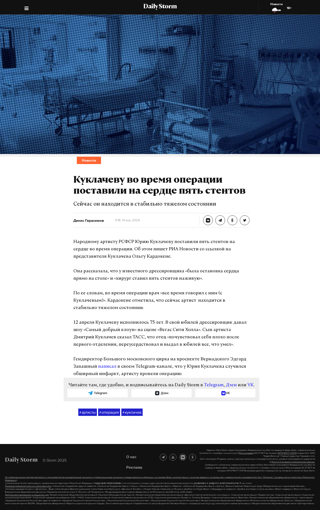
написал (107, 366)
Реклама (134, 467)
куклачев (132, 412)
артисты (88, 412)
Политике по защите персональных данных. (293, 462)
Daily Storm (160, 7)
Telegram (214, 385)
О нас (131, 457)
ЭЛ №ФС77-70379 (287, 453)
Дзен (231, 385)
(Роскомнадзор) (246, 453)
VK (250, 385)
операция (109, 412)
